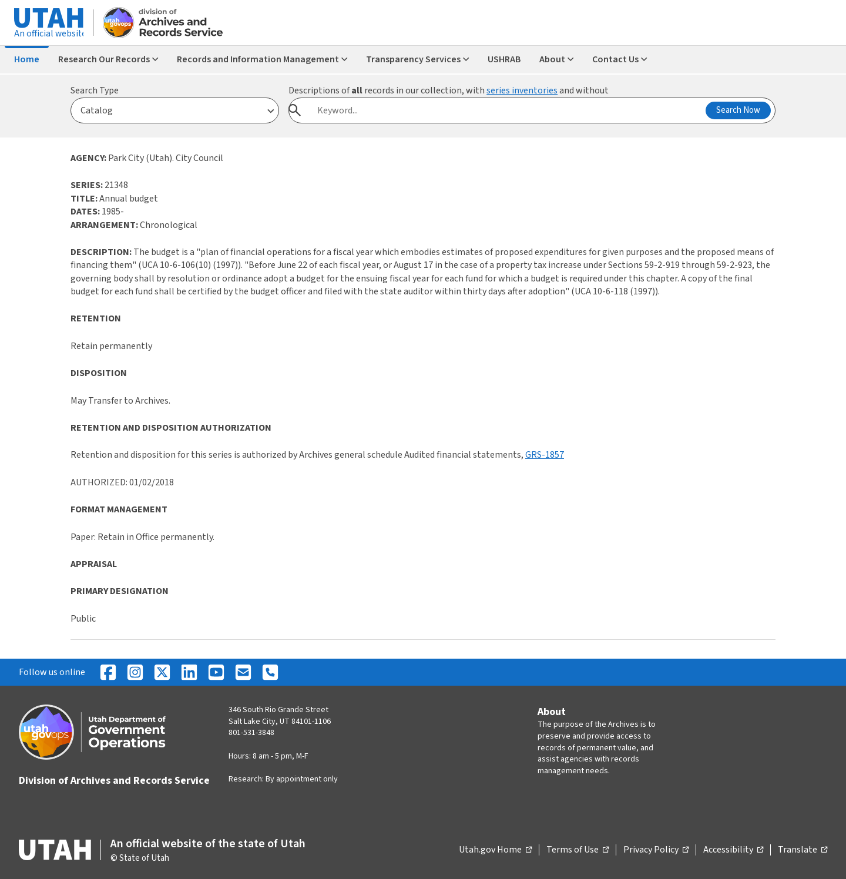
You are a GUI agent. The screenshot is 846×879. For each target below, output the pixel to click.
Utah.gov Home (495, 850)
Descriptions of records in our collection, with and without (448, 90)
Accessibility (733, 850)
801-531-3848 (251, 733)
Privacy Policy (656, 850)
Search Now (738, 110)
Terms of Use (577, 850)
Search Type (94, 90)
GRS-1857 (544, 454)
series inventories (522, 90)
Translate (802, 850)
